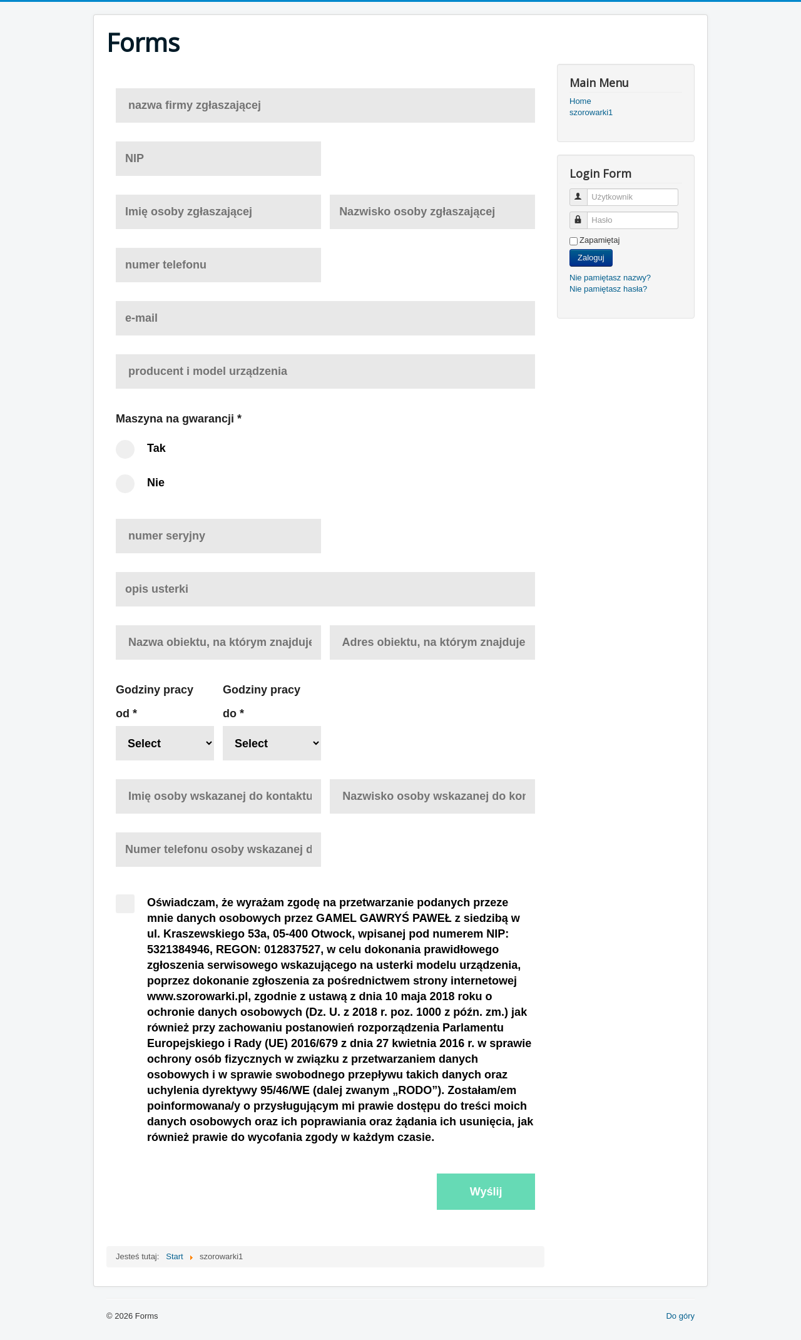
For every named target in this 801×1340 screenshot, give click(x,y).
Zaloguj (591, 257)
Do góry (680, 1316)
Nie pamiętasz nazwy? (610, 277)
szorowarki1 (591, 112)
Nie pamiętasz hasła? (608, 289)
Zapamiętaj (599, 240)
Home (580, 101)
